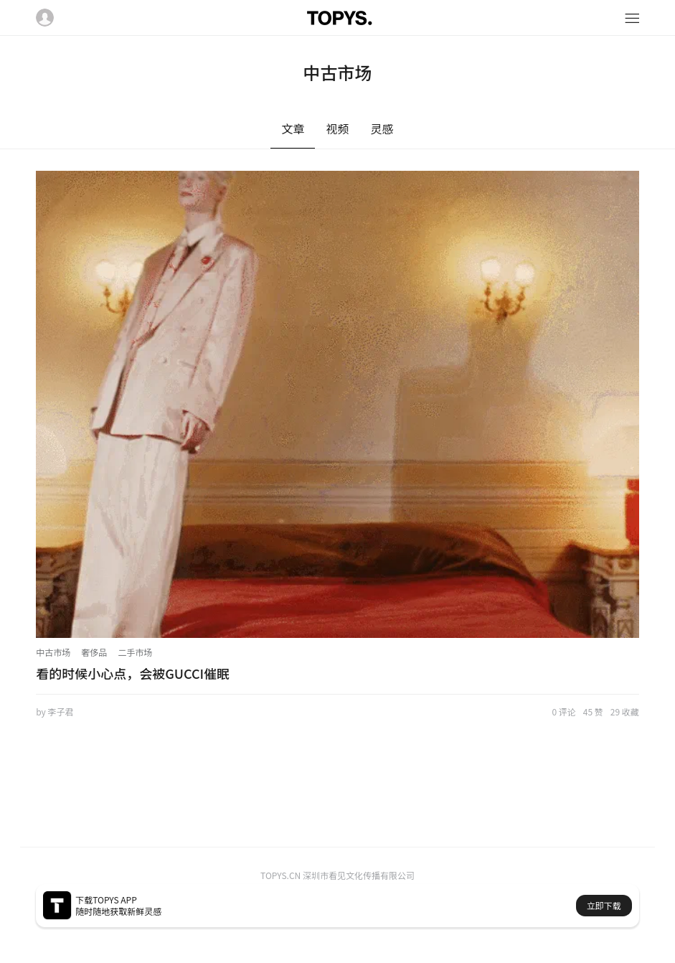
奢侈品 (94, 652)
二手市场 (135, 652)
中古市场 (53, 652)
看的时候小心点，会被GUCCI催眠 (133, 673)
